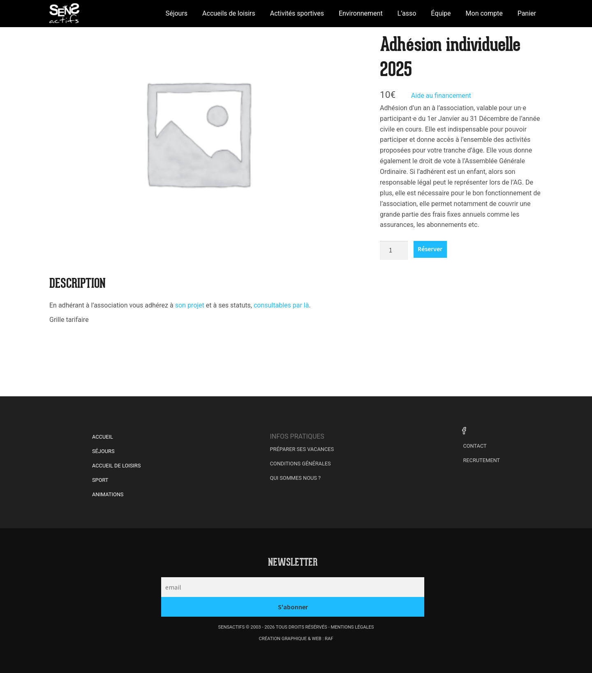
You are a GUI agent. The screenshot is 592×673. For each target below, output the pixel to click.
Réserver (430, 249)
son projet (190, 305)
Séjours (176, 13)
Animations (107, 494)
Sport (100, 480)
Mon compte (484, 13)
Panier (527, 13)
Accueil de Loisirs (116, 466)
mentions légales (352, 627)
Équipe (441, 13)
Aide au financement (441, 95)
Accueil (102, 437)
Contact (474, 446)
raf (329, 638)
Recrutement (481, 460)
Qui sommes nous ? (295, 478)
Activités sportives (297, 13)
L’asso (407, 13)
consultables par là (281, 305)
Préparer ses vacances (302, 449)
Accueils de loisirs (228, 13)
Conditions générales (300, 463)
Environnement (361, 13)
